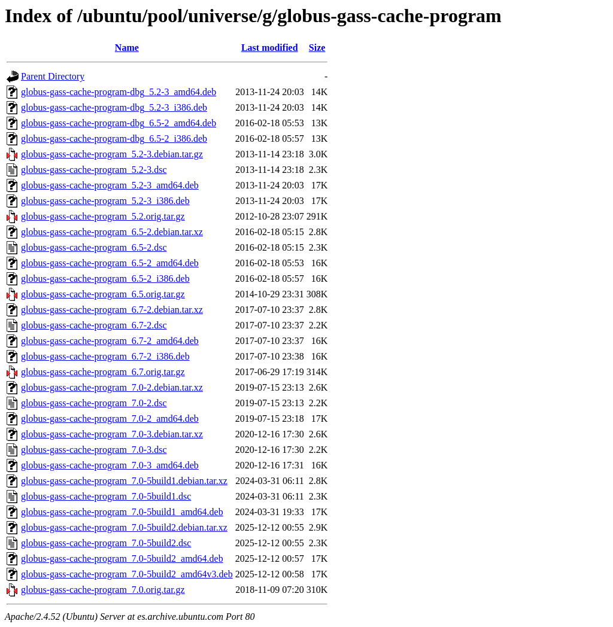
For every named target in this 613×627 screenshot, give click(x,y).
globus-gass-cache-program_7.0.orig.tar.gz (103, 590)
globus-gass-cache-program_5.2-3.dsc (93, 170)
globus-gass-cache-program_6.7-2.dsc (93, 325)
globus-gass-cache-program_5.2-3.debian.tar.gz (112, 154)
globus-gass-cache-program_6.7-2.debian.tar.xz (112, 310)
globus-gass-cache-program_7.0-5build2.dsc (106, 543)
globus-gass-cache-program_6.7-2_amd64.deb (110, 341)
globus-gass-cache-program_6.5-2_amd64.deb (110, 263)
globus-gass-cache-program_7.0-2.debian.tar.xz (112, 387)
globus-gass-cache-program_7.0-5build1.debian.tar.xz (124, 481)
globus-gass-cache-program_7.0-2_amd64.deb (110, 418)
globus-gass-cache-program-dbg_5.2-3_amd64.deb (118, 92)
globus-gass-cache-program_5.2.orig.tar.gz (103, 216)
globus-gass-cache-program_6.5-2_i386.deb (105, 278)
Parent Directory (52, 76)
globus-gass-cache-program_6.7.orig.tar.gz (103, 372)
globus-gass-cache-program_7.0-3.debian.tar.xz (112, 434)
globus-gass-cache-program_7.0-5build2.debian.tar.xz (124, 527)
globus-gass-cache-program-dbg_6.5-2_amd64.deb (118, 123)
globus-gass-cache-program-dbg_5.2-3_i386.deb (114, 107)
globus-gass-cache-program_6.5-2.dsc (93, 247)
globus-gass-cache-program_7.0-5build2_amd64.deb (122, 558)
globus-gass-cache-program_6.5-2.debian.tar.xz (112, 232)
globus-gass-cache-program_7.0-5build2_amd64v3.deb (127, 574)
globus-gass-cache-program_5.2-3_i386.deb (105, 201)
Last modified (269, 47)
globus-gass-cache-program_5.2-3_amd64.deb (110, 185)
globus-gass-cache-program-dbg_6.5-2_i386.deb (114, 138)
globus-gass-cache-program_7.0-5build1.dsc (106, 496)
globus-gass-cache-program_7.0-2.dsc (93, 403)
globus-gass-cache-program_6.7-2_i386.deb (105, 356)
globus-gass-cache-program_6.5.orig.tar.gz (103, 294)
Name (127, 47)
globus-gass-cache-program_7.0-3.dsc (93, 450)
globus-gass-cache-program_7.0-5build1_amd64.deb (122, 512)
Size (317, 47)
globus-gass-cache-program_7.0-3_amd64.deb (110, 465)
